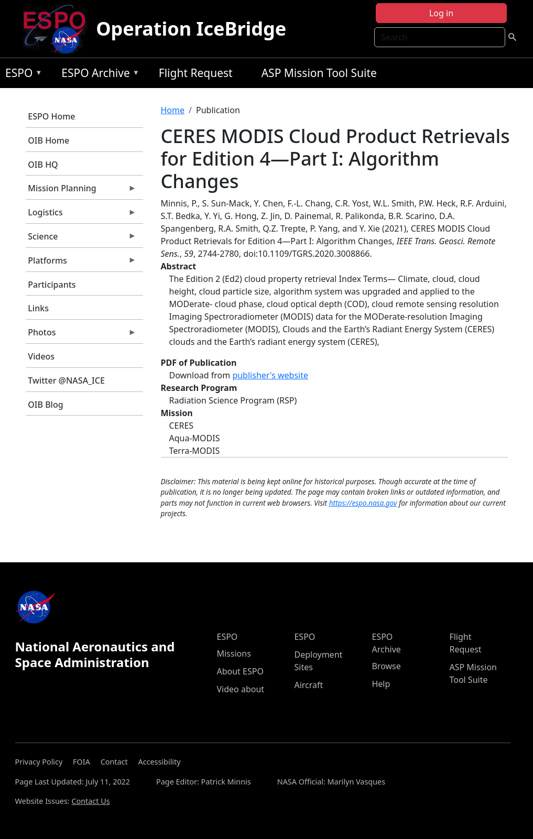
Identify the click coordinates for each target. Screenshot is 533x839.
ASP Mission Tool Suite (319, 73)
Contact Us (90, 801)
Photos (81, 334)
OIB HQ (43, 164)
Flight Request (196, 73)
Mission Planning (81, 190)
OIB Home (48, 140)
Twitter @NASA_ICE (66, 380)
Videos (41, 356)
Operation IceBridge (191, 28)
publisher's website (270, 375)
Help (381, 684)
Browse (386, 666)
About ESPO (239, 671)
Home (173, 110)
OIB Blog (45, 404)
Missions (233, 653)
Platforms (81, 263)
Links (38, 308)
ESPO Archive (97, 75)
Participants (51, 284)
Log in (441, 13)
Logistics (81, 214)
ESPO (21, 75)
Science (81, 239)
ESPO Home (51, 116)
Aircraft (308, 685)
